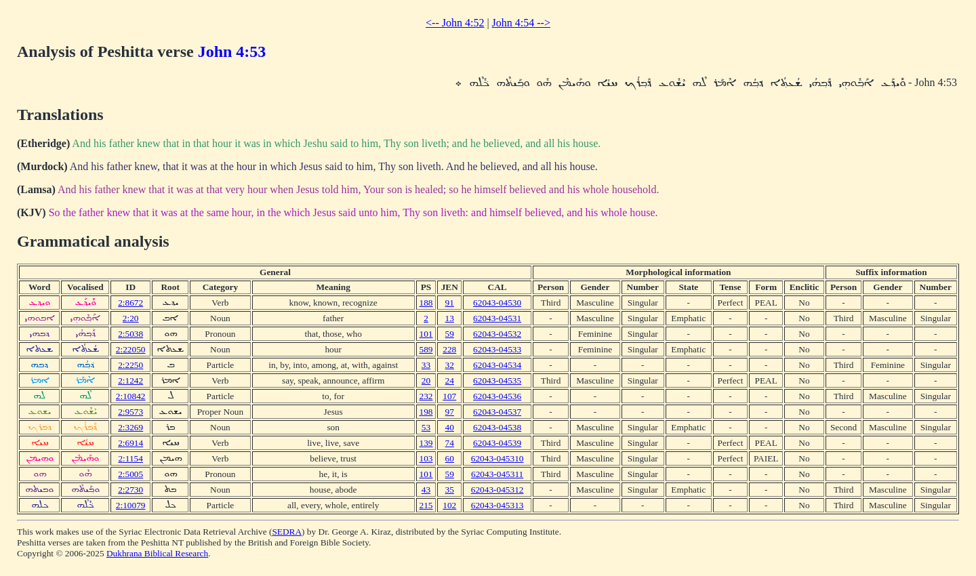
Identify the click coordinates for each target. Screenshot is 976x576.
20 (426, 380)
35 (449, 490)
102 (449, 505)
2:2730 (130, 490)
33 (426, 365)
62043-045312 (497, 490)
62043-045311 (497, 474)
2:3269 (130, 427)
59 (449, 334)
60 (449, 458)
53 (426, 427)
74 (449, 443)
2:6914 (130, 443)
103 (426, 458)
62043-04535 (497, 380)
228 (449, 349)
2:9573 (130, 412)
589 (426, 349)
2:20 (131, 318)
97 (449, 412)
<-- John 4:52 (455, 22)
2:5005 (130, 474)
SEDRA (287, 532)
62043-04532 (497, 334)
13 (449, 318)
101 (426, 334)
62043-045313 (497, 505)
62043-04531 (497, 318)
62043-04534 (497, 365)
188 (426, 302)
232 (426, 396)
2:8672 (130, 302)
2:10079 (131, 505)
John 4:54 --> (521, 22)
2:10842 (131, 396)
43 (426, 490)
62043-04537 (497, 412)
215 (426, 505)
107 (449, 396)
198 (426, 412)
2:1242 (130, 380)
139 (426, 443)
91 (449, 302)
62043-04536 (497, 396)
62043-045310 (497, 458)
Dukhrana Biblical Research (157, 553)
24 (449, 380)
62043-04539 (497, 443)
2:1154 (130, 458)
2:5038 (130, 334)
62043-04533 (497, 349)
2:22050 (131, 349)
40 (449, 427)
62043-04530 (497, 302)
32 (449, 365)
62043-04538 (497, 427)
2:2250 (130, 365)
